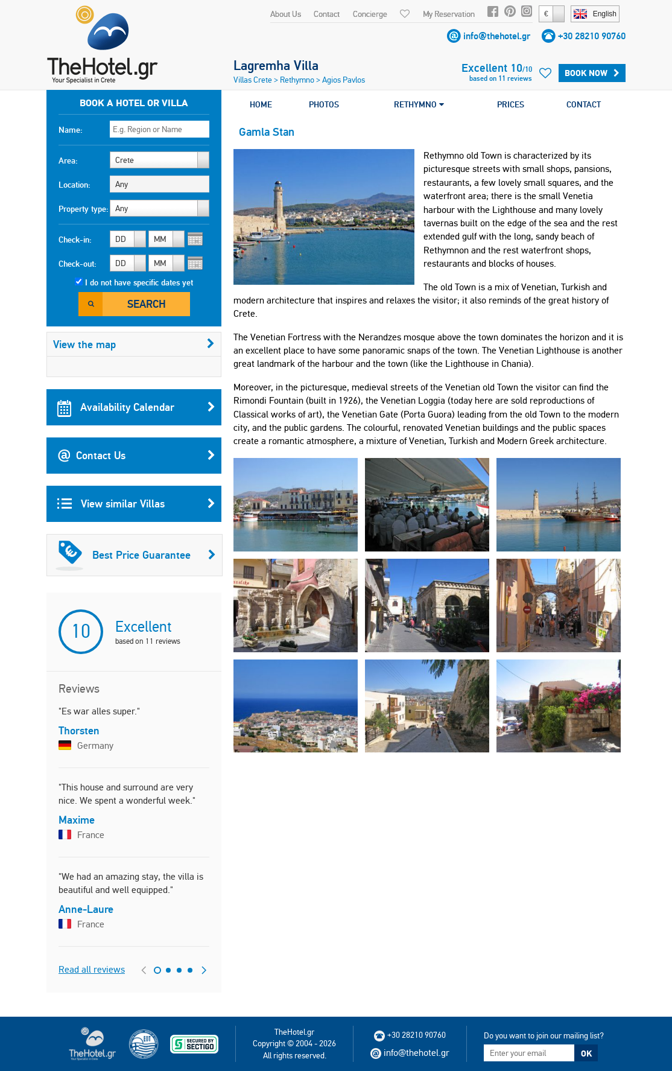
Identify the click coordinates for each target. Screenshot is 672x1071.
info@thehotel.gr (496, 36)
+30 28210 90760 (592, 36)
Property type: (84, 208)
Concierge (370, 13)
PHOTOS (324, 104)
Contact (327, 13)
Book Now (592, 73)
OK (586, 1053)
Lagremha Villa (276, 65)
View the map (134, 344)
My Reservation (449, 13)
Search (146, 304)
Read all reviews (92, 969)
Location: (74, 184)
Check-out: (78, 263)
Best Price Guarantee (135, 555)
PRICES (510, 104)
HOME (261, 104)
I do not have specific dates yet (139, 282)
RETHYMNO (419, 104)
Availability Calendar (136, 407)
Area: (68, 160)
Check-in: (75, 239)
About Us (285, 13)
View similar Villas (136, 504)
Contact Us (136, 455)
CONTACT (583, 104)
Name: (71, 129)
